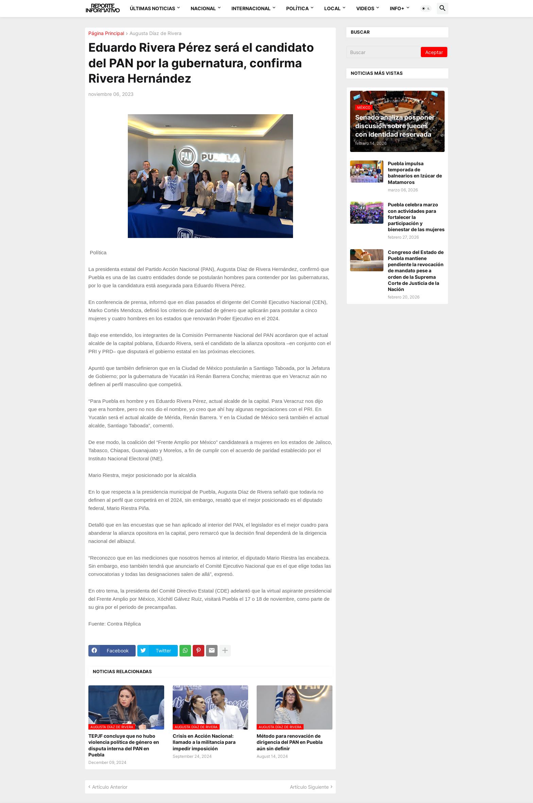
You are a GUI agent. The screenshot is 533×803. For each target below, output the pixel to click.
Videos (365, 8)
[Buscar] (384, 52)
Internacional (251, 8)
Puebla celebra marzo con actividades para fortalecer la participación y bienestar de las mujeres (416, 217)
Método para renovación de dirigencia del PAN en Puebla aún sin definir (290, 742)
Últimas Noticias (152, 8)
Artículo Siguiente (309, 787)
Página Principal (106, 33)
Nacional (203, 8)
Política (297, 8)
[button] (426, 8)
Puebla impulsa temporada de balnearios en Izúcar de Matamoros (415, 172)
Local (332, 8)
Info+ (397, 8)
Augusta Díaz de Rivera (156, 33)
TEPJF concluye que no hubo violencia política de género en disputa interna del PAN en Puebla (123, 745)
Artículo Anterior (109, 787)
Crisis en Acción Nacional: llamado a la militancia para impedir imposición (204, 742)
